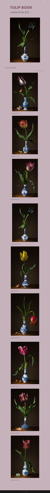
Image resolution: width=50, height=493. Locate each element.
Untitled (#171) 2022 (15, 480)
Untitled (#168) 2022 (15, 337)
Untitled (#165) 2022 (15, 199)
